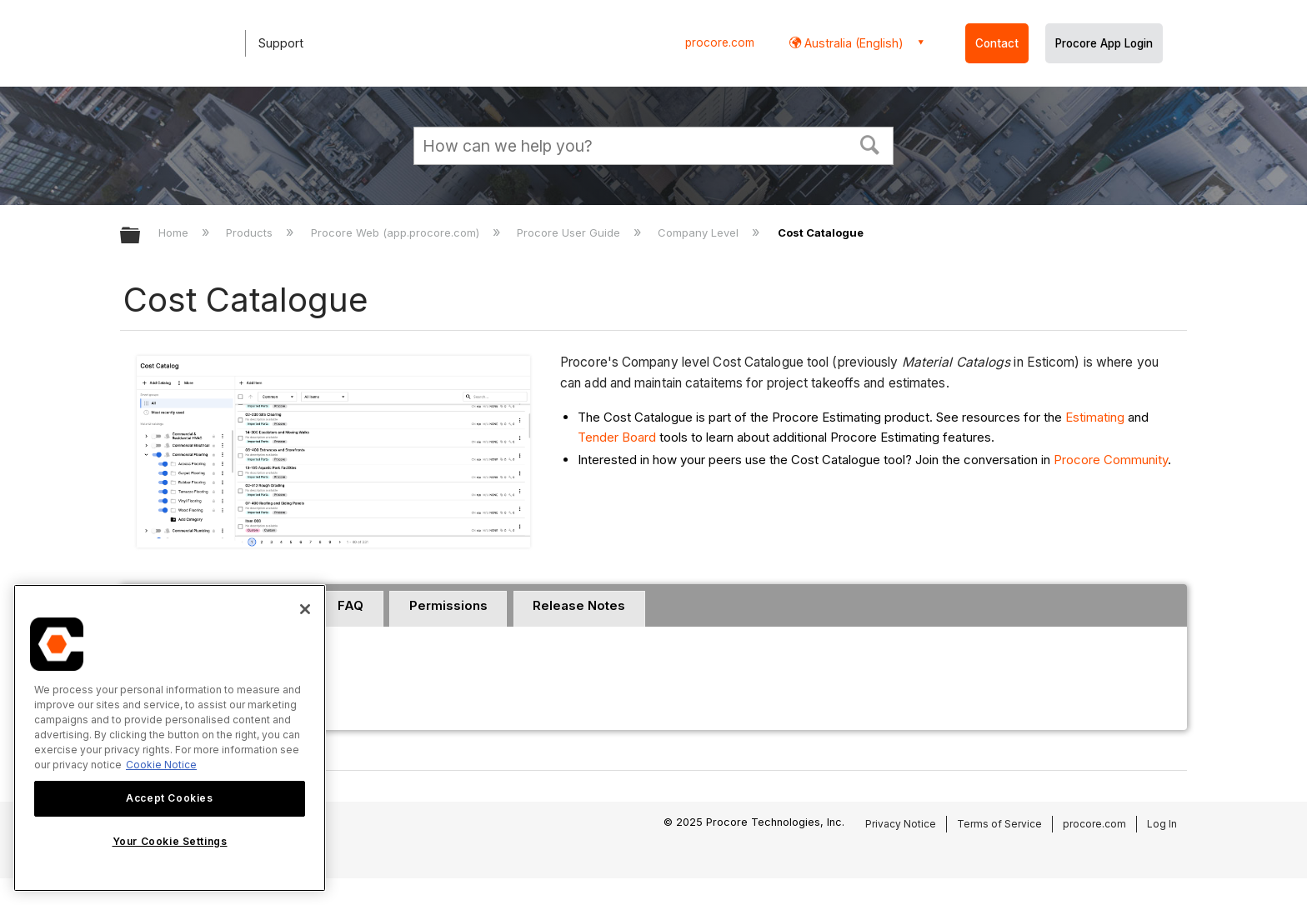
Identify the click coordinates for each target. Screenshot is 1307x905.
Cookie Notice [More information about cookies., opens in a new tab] (161, 764)
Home (175, 232)
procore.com (719, 42)
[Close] (305, 609)
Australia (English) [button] (852, 43)
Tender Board (617, 437)
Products (251, 232)
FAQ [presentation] (350, 605)
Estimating (1094, 417)
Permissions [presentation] (448, 605)
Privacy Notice (900, 824)
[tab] (350, 609)
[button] (870, 143)
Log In (1162, 824)
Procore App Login (1104, 43)
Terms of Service (999, 824)
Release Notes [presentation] (579, 605)
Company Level (700, 232)
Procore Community (1111, 460)
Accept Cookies (169, 798)
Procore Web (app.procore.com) (397, 232)
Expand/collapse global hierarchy (141, 236)
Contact (997, 43)
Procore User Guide (570, 232)
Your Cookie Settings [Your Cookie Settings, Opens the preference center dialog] (170, 841)
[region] (169, 738)
